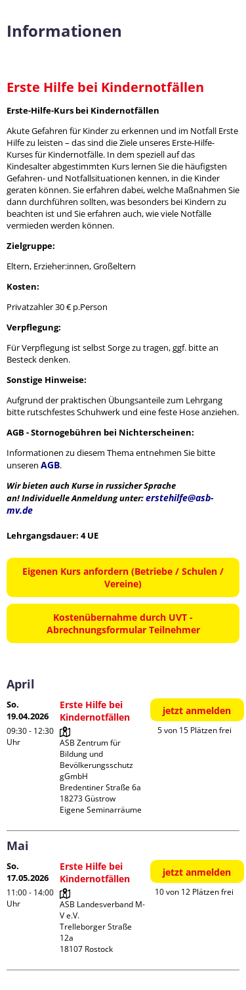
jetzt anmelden (197, 710)
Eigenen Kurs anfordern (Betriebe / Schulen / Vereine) (123, 577)
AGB (50, 465)
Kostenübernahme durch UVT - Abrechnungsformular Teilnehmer (123, 623)
